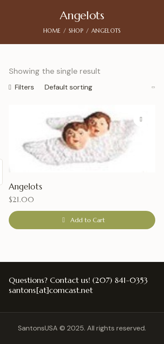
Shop (76, 30)
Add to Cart (87, 220)
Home (52, 30)
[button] (141, 119)
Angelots (25, 186)
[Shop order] (100, 87)
